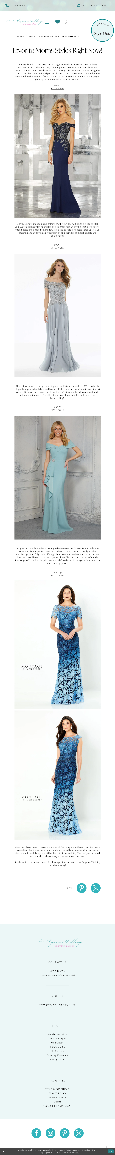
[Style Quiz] (102, 30)
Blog (32, 36)
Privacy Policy (57, 1093)
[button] (48, 21)
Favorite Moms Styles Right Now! (59, 36)
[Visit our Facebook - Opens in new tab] (36, 1133)
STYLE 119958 (57, 575)
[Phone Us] (17, 5)
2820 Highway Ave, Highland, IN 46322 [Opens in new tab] (57, 1004)
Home (20, 36)
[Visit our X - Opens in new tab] (79, 1133)
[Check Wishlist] (58, 22)
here (77, 1152)
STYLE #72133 (57, 247)
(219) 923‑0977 (57, 970)
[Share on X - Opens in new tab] (96, 888)
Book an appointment (59, 862)
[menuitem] (48, 21)
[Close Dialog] (3, 1151)
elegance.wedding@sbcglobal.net (57, 975)
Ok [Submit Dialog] (110, 1151)
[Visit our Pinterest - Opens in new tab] (65, 1133)
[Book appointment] (93, 5)
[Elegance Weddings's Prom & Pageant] (24, 21)
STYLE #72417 (57, 410)
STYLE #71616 (57, 88)
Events (57, 1101)
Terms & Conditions (57, 1089)
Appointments (57, 1097)
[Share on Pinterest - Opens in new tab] (82, 888)
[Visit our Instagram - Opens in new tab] (50, 1133)
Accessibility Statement (57, 1106)
